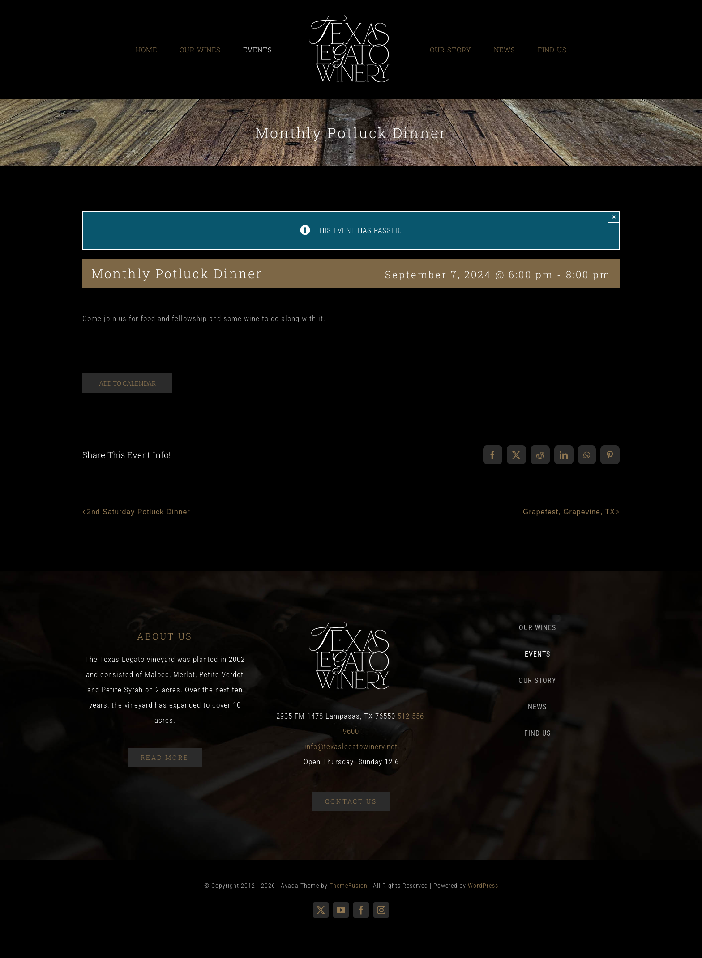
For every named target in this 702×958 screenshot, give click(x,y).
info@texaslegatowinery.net (351, 746)
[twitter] (321, 910)
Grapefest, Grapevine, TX (569, 512)
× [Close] (614, 216)
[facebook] (361, 910)
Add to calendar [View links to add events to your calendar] (127, 383)
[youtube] (341, 910)
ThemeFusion (349, 885)
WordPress (483, 885)
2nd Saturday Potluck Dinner (138, 512)
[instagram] (381, 910)
